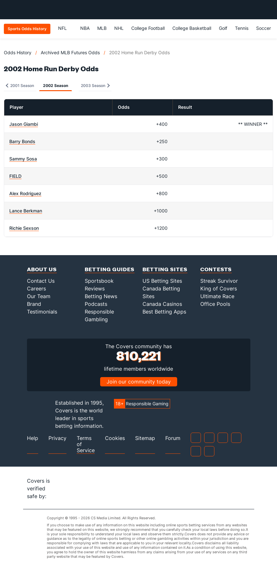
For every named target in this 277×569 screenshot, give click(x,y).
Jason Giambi (23, 124)
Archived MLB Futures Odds (70, 52)
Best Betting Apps (164, 311)
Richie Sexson (24, 228)
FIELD (15, 176)
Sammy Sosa (23, 158)
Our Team (38, 296)
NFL (65, 28)
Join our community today (139, 381)
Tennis (241, 28)
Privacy (57, 438)
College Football (148, 28)
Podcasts (96, 304)
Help (32, 438)
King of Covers (218, 288)
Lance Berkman (25, 210)
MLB (102, 28)
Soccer (263, 28)
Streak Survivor (219, 281)
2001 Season (20, 85)
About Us (42, 269)
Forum (172, 438)
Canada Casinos (162, 304)
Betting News (101, 296)
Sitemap (145, 438)
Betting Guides (109, 269)
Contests (216, 269)
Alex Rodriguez (25, 193)
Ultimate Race (217, 296)
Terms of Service (86, 444)
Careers (36, 288)
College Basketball (191, 28)
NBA (85, 28)
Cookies (115, 438)
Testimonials (42, 311)
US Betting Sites (162, 281)
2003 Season (95, 85)
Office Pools (215, 304)
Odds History (17, 52)
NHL (119, 28)
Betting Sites (165, 269)
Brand (34, 304)
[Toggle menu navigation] (268, 9)
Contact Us (41, 281)
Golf (223, 28)
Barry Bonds (22, 141)
